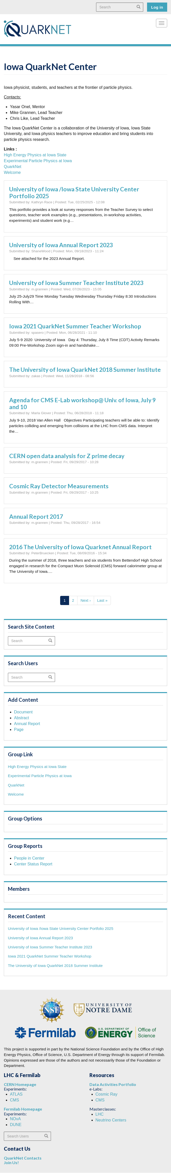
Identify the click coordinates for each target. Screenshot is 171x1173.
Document (23, 712)
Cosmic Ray (106, 1094)
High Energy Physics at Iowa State (35, 155)
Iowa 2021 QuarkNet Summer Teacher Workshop (75, 326)
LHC (100, 1114)
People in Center (29, 858)
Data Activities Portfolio (112, 1084)
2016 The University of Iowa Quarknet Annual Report (80, 546)
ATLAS (16, 1094)
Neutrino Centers (111, 1120)
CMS (14, 1100)
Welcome (12, 172)
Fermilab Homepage (23, 1109)
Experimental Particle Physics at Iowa (38, 161)
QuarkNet (12, 166)
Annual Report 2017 (36, 516)
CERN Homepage (20, 1084)
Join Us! (11, 1162)
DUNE (15, 1124)
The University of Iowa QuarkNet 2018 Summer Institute (85, 369)
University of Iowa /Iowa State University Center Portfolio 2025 (74, 192)
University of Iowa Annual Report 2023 (61, 244)
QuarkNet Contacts (23, 1157)
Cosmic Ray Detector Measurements (59, 486)
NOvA (15, 1119)
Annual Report (27, 724)
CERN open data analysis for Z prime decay (66, 455)
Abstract (21, 718)
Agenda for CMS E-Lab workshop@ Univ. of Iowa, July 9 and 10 (82, 403)
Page (18, 729)
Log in (157, 7)
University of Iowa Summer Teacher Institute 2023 (76, 282)
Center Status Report (33, 864)
